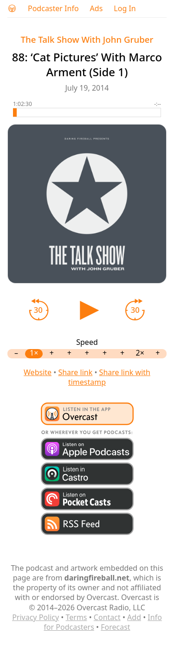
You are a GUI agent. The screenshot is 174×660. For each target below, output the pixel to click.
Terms (76, 617)
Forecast (115, 627)
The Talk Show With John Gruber (87, 39)
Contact (107, 617)
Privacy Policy (35, 617)
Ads (96, 8)
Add (134, 617)
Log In (124, 8)
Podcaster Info (53, 8)
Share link (75, 372)
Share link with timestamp (109, 377)
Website (38, 372)
